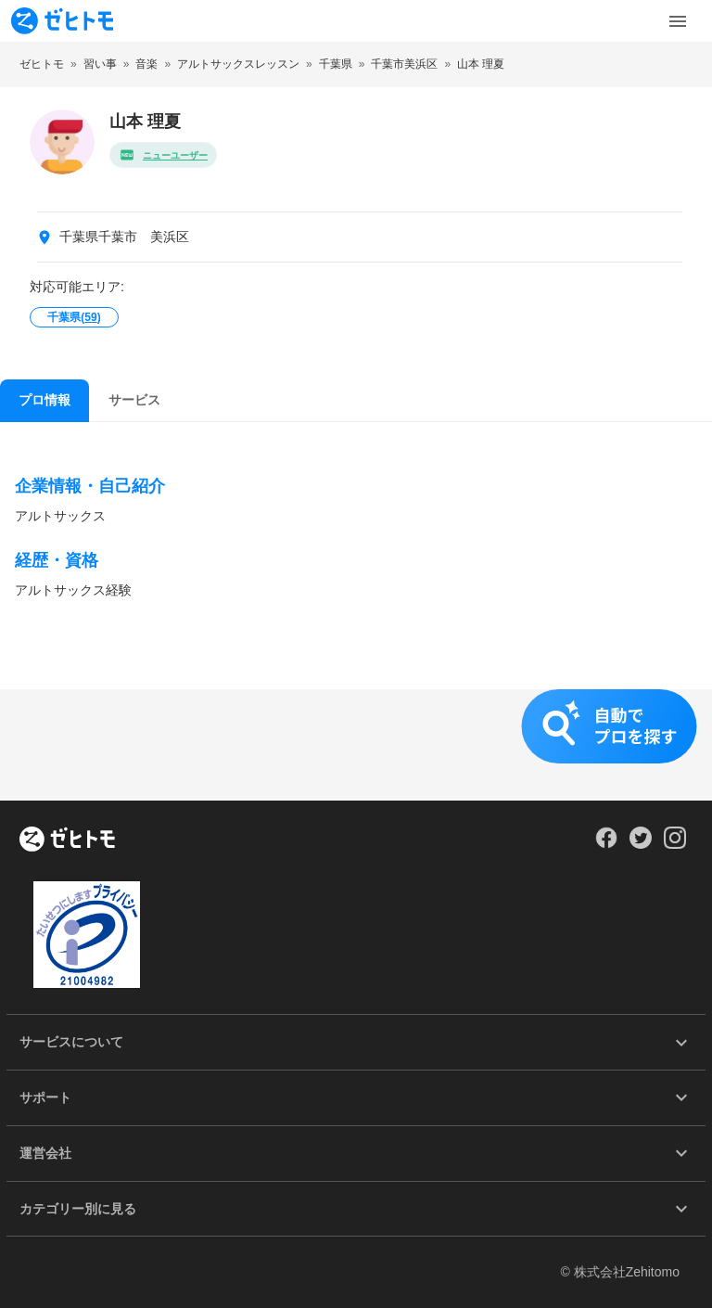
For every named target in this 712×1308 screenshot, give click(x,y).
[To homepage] (62, 21)
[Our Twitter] (640, 844)
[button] (356, 745)
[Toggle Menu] (677, 21)
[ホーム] (67, 840)
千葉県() (73, 317)
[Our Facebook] (606, 844)
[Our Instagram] (675, 844)
